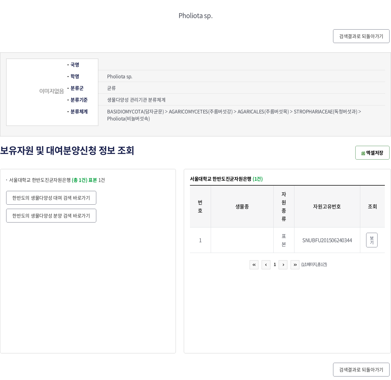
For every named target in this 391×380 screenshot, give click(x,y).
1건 (96, 179)
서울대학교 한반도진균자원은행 (48, 179)
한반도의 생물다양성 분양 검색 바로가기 (51, 215)
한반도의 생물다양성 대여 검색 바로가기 (51, 197)
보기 (372, 240)
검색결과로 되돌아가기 (361, 36)
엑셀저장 (372, 152)
